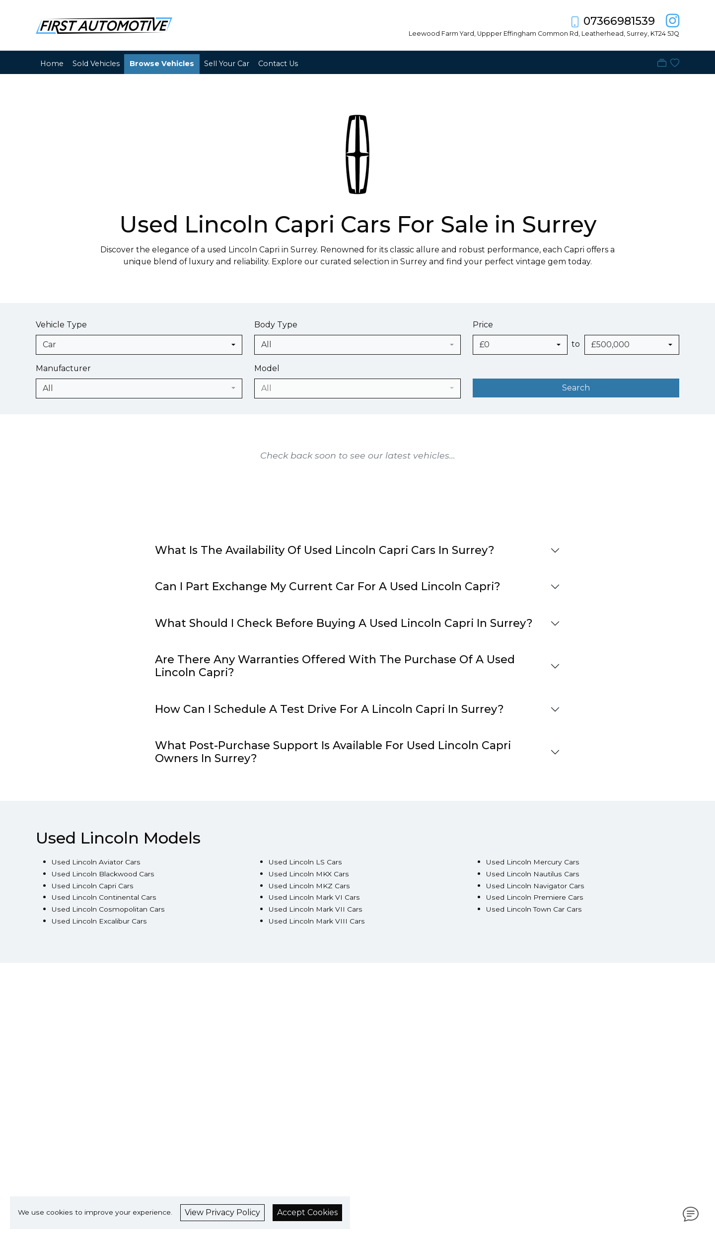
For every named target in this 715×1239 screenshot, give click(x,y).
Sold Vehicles (96, 63)
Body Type (275, 324)
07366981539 (619, 21)
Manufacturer (63, 368)
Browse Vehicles (162, 63)
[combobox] (139, 344)
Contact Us (278, 63)
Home (52, 63)
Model (267, 368)
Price (483, 324)
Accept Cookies (307, 1212)
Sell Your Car (226, 63)
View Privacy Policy (222, 1212)
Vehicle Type (61, 324)
